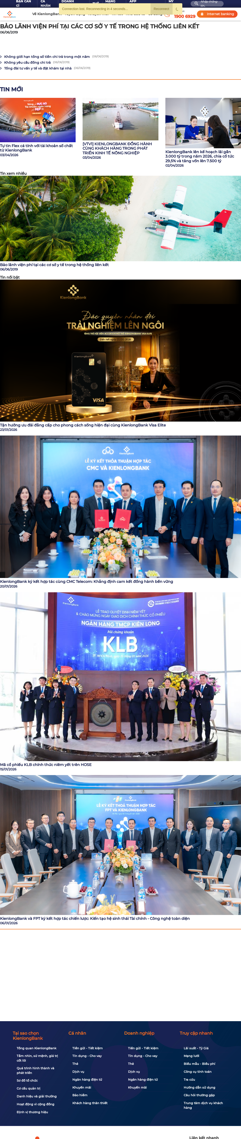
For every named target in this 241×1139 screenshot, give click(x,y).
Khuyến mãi (81, 1087)
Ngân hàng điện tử (87, 1079)
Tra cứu (189, 1079)
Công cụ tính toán (198, 1071)
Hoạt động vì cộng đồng (35, 1104)
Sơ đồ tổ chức (27, 1080)
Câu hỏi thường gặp (199, 1095)
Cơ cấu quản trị (28, 1088)
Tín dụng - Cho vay (87, 1056)
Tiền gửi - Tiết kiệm (87, 1048)
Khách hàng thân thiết (89, 1103)
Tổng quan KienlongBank (36, 1048)
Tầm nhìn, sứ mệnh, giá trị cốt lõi (37, 1058)
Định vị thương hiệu (32, 1112)
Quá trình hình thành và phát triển (35, 1070)
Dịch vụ (78, 1071)
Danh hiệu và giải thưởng (37, 1096)
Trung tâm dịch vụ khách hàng (203, 1105)
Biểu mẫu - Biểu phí (199, 1064)
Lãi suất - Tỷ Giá (196, 1048)
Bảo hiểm (79, 1095)
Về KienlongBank (47, 14)
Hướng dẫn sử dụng (199, 1087)
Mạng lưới (191, 1056)
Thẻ (75, 1064)
